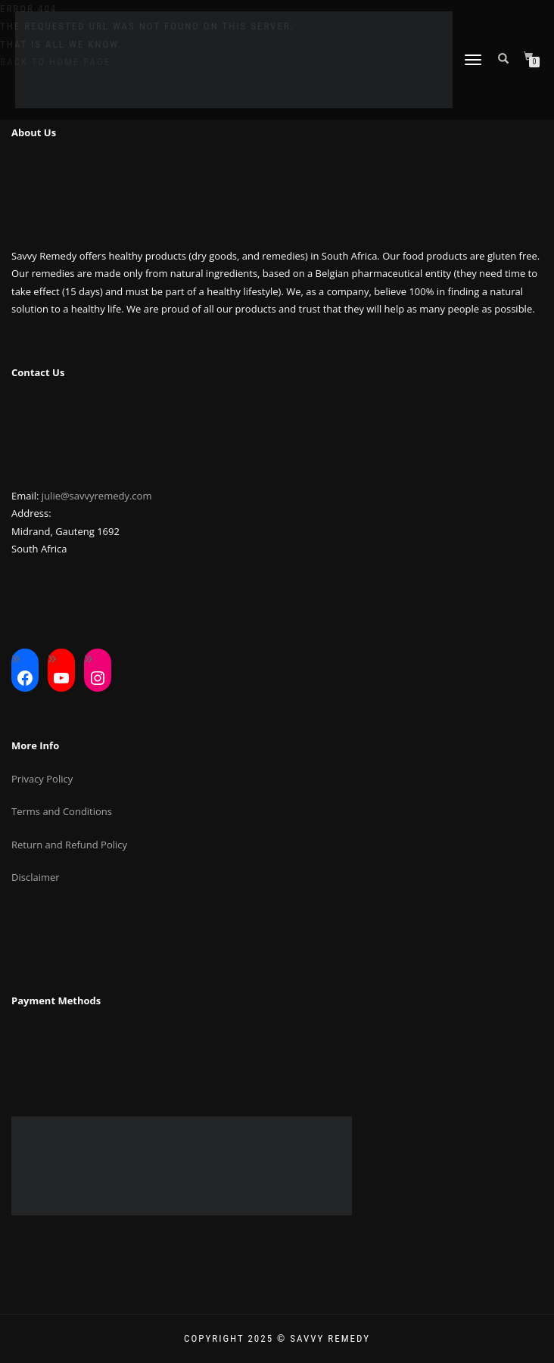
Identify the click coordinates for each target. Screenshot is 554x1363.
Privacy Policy (42, 779)
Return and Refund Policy (69, 844)
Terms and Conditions (61, 811)
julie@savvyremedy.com (97, 496)
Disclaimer (35, 877)
